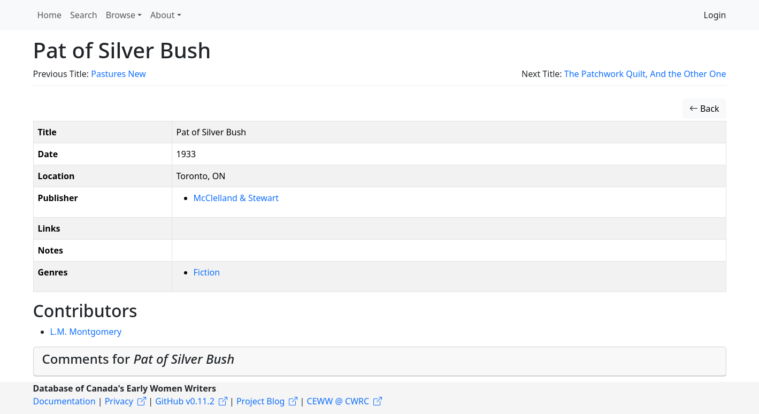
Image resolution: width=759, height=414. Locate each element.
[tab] (380, 361)
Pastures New (118, 74)
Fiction (207, 272)
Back (704, 108)
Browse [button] (120, 15)
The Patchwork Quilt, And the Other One (645, 74)
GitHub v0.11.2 (184, 401)
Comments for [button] (138, 358)
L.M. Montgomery (86, 332)
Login (715, 15)
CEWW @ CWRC (338, 401)
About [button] (162, 15)
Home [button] (49, 15)
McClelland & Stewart (236, 198)
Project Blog (260, 401)
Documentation (64, 401)
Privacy (119, 401)
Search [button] (83, 15)
